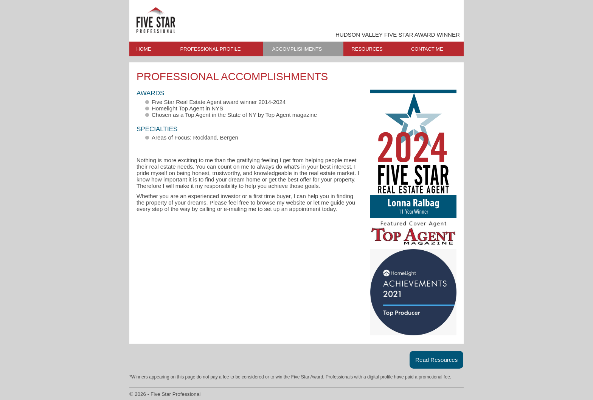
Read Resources (436, 360)
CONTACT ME (427, 49)
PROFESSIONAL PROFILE (210, 49)
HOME (143, 49)
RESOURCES (366, 49)
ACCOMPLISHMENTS (297, 49)
